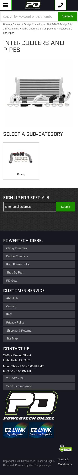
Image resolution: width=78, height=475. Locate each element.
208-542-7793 (15, 378)
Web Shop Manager (40, 465)
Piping (21, 174)
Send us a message (19, 386)
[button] (39, 16)
